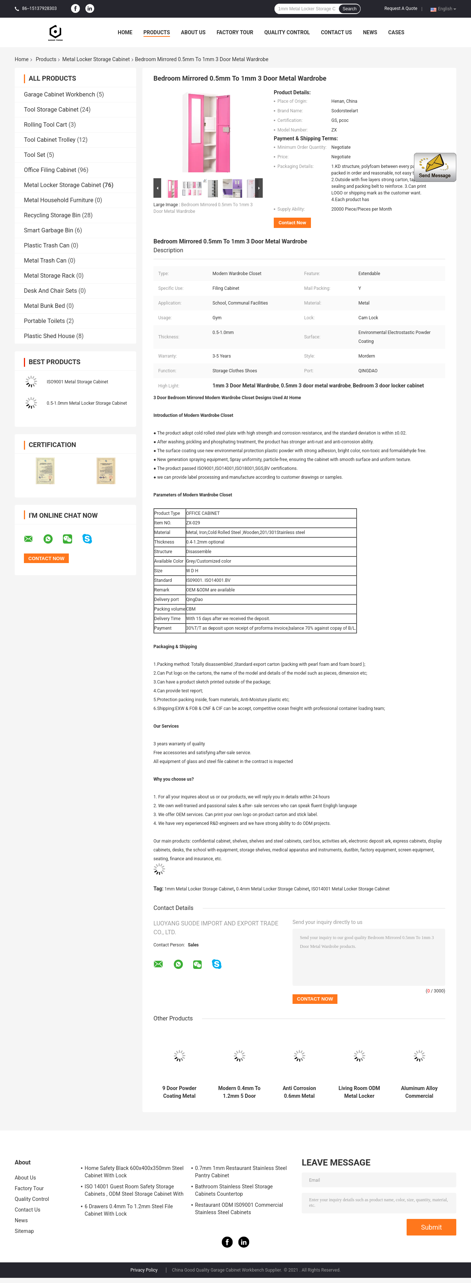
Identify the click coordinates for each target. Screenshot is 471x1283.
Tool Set (34, 154)
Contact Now (292, 222)
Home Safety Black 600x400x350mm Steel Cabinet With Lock (134, 1171)
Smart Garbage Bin (48, 230)
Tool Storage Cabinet (51, 109)
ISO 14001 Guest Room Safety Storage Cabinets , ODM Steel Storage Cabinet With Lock (134, 1191)
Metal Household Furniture (58, 200)
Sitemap (24, 1231)
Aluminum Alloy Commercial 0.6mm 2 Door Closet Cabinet (419, 1092)
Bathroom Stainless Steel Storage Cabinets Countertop (234, 1190)
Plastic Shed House (49, 336)
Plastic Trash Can (47, 245)
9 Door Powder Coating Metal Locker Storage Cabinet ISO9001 (179, 1092)
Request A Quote (401, 8)
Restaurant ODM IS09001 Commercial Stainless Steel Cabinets (239, 1208)
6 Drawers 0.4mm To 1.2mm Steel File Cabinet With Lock (129, 1210)
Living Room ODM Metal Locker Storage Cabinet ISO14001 (359, 1092)
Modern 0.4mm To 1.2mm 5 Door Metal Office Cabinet (239, 1092)
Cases (396, 32)
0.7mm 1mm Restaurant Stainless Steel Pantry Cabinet (241, 1171)
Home (125, 32)
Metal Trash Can (45, 260)
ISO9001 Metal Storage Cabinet (77, 381)
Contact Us (336, 32)
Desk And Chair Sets (50, 290)
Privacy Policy (143, 1270)
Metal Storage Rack (49, 275)
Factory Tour (235, 32)
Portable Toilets (44, 320)
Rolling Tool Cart (45, 124)
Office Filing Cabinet (50, 169)
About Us (193, 32)
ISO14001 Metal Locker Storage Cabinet (350, 889)
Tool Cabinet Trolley (49, 139)
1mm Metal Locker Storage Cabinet (199, 889)
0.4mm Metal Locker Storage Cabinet (272, 889)
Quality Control (287, 32)
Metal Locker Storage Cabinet (96, 59)
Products (157, 32)
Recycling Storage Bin (52, 215)
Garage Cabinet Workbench (59, 94)
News (370, 32)
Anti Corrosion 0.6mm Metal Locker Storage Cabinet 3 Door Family (299, 1092)
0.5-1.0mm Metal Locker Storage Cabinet (87, 403)
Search (350, 8)
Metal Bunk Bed (44, 305)
